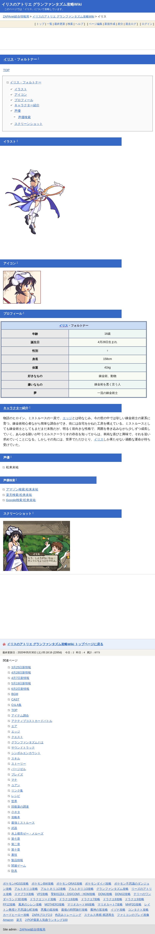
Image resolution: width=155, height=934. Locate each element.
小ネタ (15, 812)
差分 (120, 23)
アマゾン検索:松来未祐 (22, 489)
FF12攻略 (9, 904)
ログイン (147, 23)
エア (14, 726)
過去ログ (130, 23)
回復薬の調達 (20, 806)
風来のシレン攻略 (30, 904)
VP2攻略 (42, 894)
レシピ (15, 796)
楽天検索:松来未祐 (19, 495)
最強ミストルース (23, 822)
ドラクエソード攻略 (43, 899)
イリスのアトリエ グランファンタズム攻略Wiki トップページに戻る (55, 644)
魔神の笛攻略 (99, 909)
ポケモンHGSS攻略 (16, 883)
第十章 (15, 849)
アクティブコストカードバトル (31, 721)
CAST (15, 699)
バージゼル (18, 769)
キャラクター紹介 (26, 105)
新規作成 (109, 23)
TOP (6, 70)
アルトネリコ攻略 (26, 888)
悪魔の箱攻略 (49, 909)
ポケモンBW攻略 (43, 883)
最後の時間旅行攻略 (74, 909)
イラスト (20, 89)
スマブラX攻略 (24, 894)
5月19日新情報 (21, 683)
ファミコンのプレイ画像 (133, 914)
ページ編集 (95, 23)
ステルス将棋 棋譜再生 (99, 914)
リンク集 (17, 790)
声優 (17, 110)
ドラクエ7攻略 (90, 899)
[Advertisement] (77, 38)
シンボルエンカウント (26, 753)
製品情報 (17, 860)
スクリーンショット (28, 124)
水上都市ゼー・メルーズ (27, 833)
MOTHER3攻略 (54, 904)
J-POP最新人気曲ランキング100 (46, 919)
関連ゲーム (18, 865)
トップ (40, 23)
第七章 (15, 838)
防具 (14, 870)
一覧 (49, 23)
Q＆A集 (16, 704)
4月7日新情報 (20, 678)
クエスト (17, 737)
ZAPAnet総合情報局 (16, 16)
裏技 (14, 854)
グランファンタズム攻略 (112, 888)
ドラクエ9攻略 (134, 899)
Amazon (8, 919)
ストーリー (18, 763)
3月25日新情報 (21, 667)
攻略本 (15, 817)
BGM (14, 694)
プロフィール (23, 100)
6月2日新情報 (20, 688)
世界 (14, 801)
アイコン (20, 94)
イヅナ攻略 (118, 909)
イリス (9, 59)
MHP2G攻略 (133, 904)
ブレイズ (17, 774)
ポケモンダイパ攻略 (98, 883)
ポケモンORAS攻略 (69, 883)
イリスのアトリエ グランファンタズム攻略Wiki (42, 4)
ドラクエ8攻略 (112, 899)
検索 (70, 23)
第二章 (15, 844)
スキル (15, 758)
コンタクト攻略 (138, 909)
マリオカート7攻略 (110, 904)
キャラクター (12, 408)
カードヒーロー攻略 (16, 914)
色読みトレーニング (68, 914)
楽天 (19, 919)
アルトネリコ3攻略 (81, 888)
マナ (14, 779)
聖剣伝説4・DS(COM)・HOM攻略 (73, 894)
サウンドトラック (23, 747)
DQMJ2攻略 (123, 894)
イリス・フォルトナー (25, 82)
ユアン (15, 785)
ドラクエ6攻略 (68, 899)
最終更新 (59, 23)
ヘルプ (79, 23)
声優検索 (24, 117)
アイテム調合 (20, 715)
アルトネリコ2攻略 (53, 888)
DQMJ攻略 (105, 894)
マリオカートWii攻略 (81, 904)
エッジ (67, 418)
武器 (14, 828)
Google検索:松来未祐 (21, 500)
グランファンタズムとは (27, 742)
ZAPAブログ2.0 (42, 914)
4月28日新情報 (21, 672)
